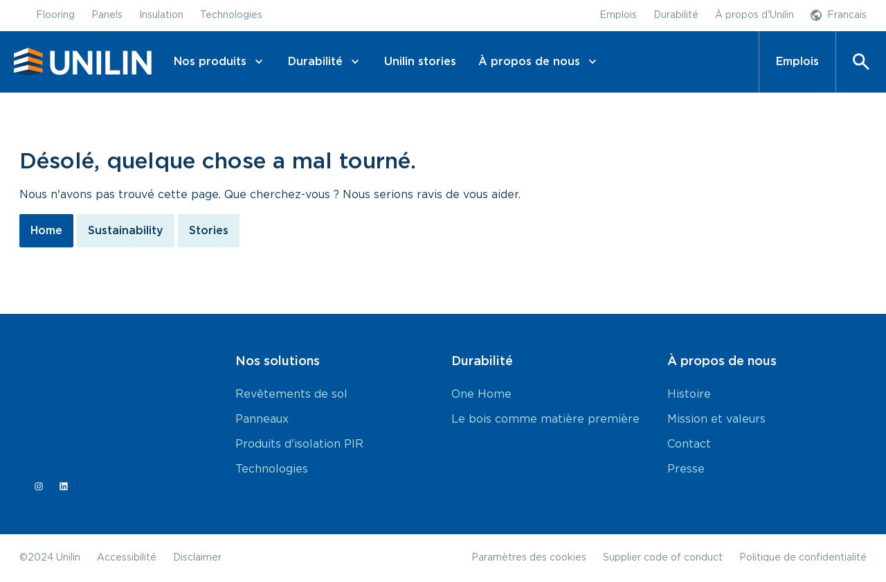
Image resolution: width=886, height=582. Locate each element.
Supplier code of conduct (663, 558)
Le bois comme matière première (545, 419)
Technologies (271, 469)
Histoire (689, 394)
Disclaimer (197, 558)
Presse (686, 469)
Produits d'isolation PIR (299, 444)
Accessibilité (126, 558)
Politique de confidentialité (803, 558)
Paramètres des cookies (528, 558)
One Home (481, 394)
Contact (689, 444)
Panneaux (262, 419)
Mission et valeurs (716, 419)
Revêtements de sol (291, 394)
